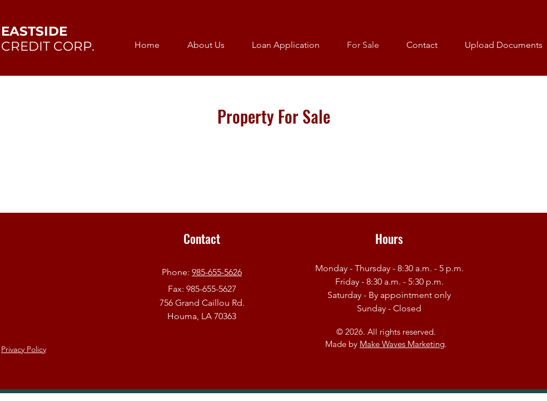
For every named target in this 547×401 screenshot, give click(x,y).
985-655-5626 (217, 272)
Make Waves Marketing (402, 344)
